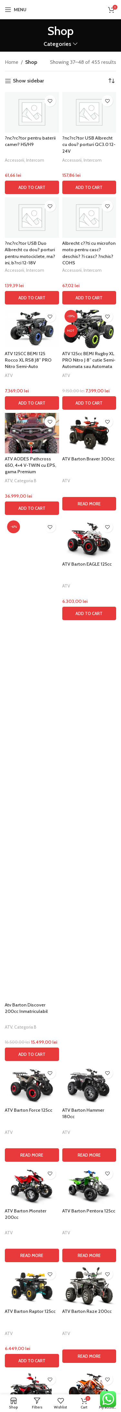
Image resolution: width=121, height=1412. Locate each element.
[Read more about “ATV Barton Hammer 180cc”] (89, 1155)
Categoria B (25, 480)
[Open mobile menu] (16, 9)
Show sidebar (28, 81)
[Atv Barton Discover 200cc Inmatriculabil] (32, 758)
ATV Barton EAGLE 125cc (87, 564)
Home (11, 62)
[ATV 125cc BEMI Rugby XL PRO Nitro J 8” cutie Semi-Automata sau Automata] (89, 328)
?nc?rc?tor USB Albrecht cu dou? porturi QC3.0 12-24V (89, 144)
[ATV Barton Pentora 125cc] (89, 1185)
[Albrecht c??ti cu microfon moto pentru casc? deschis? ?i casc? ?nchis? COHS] (89, 217)
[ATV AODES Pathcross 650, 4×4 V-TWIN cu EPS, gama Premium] (32, 433)
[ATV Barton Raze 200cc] (89, 1285)
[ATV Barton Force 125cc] (32, 1084)
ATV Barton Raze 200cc (87, 1311)
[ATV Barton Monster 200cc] (32, 1185)
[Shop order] (111, 81)
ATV (9, 375)
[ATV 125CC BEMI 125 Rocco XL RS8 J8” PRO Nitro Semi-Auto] (32, 328)
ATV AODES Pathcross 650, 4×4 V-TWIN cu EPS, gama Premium (30, 465)
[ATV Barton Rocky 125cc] (89, 1391)
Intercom (35, 160)
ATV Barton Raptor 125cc (30, 1311)
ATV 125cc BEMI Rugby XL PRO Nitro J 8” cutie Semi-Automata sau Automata (89, 360)
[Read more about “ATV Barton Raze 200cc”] (89, 1356)
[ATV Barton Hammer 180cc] (89, 1084)
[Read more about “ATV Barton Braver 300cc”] (89, 503)
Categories (57, 44)
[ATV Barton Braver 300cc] (89, 433)
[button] (32, 187)
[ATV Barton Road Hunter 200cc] (32, 1391)
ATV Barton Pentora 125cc (88, 1211)
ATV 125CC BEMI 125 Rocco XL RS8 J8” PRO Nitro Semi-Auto (28, 360)
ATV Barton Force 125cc (28, 1110)
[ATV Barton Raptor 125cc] (32, 1285)
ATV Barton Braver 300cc (88, 459)
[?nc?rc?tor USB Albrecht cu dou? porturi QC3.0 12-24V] (89, 112)
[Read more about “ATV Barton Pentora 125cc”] (89, 1255)
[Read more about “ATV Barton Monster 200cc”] (32, 1255)
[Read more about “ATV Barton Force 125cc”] (32, 1155)
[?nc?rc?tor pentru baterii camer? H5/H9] (32, 112)
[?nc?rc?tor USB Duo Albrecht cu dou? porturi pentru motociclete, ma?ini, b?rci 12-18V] (32, 217)
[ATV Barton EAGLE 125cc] (89, 538)
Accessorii (14, 160)
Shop (31, 62)
